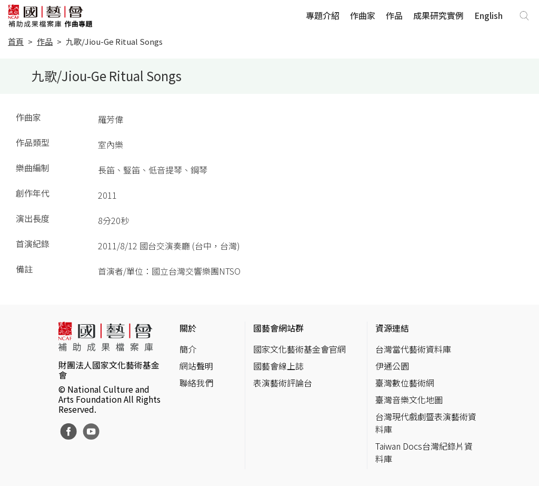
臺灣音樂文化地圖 (409, 399)
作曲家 (362, 15)
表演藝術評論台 (282, 382)
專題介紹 (323, 15)
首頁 (16, 41)
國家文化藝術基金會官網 (299, 349)
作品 (394, 15)
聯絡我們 (196, 382)
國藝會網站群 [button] (278, 328)
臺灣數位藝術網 (404, 382)
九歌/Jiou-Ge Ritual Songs (114, 41)
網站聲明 (196, 365)
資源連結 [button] (392, 328)
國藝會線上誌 (278, 365)
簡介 (187, 349)
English (488, 15)
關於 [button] (187, 328)
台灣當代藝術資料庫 (413, 349)
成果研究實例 (438, 15)
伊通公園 (392, 365)
